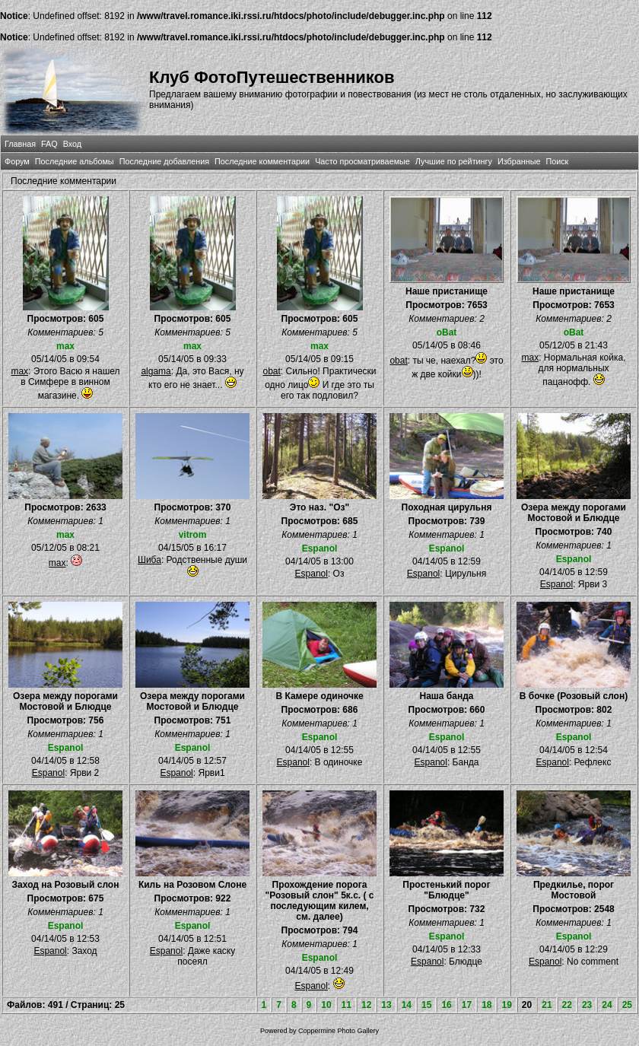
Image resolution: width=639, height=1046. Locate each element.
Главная (20, 143)
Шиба (149, 560)
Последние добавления (164, 161)
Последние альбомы (74, 161)
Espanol (320, 548)
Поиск (556, 161)
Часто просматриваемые (362, 161)
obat (271, 371)
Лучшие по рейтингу (453, 161)
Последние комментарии (262, 161)
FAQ (49, 143)
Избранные (519, 161)
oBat (447, 332)
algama (155, 371)
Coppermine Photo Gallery (338, 1031)
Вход (72, 143)
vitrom (193, 534)
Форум (17, 161)
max (65, 346)
